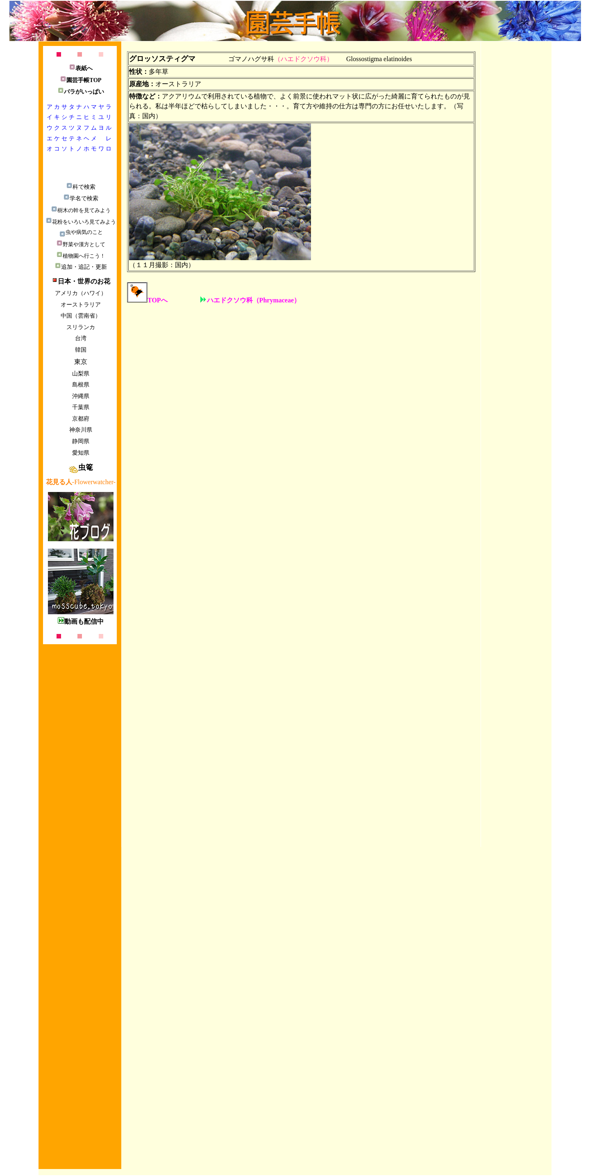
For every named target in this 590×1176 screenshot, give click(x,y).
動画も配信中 (81, 621)
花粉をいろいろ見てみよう (80, 222)
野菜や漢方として (80, 244)
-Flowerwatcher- (81, 481)
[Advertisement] (79, 1033)
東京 (80, 361)
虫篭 (80, 467)
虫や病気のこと (81, 232)
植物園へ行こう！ (80, 256)
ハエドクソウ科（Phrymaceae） (250, 300)
